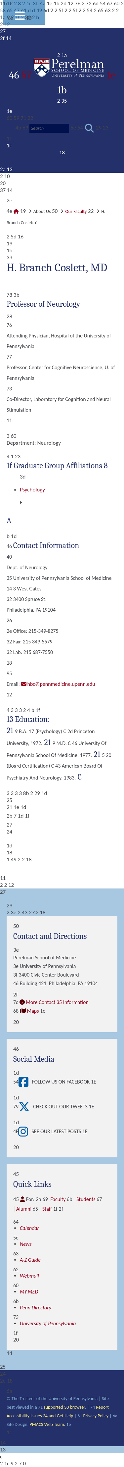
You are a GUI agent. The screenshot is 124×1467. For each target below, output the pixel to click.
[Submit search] (89, 128)
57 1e (68, 75)
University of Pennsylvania (48, 1323)
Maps (33, 1011)
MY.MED (29, 1292)
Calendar (29, 1228)
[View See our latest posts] (24, 1131)
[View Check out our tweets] (26, 1106)
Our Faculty (76, 211)
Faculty (57, 1199)
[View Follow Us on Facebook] (25, 1082)
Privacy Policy (96, 1416)
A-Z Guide (30, 1260)
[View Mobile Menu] (20, 18)
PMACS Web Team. (47, 1424)
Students (85, 1199)
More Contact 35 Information (57, 1002)
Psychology (32, 489)
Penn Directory (35, 1307)
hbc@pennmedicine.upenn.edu (61, 684)
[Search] (49, 128)
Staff (47, 1209)
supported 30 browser (64, 1407)
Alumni (23, 1209)
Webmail (29, 1276)
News (26, 1244)
